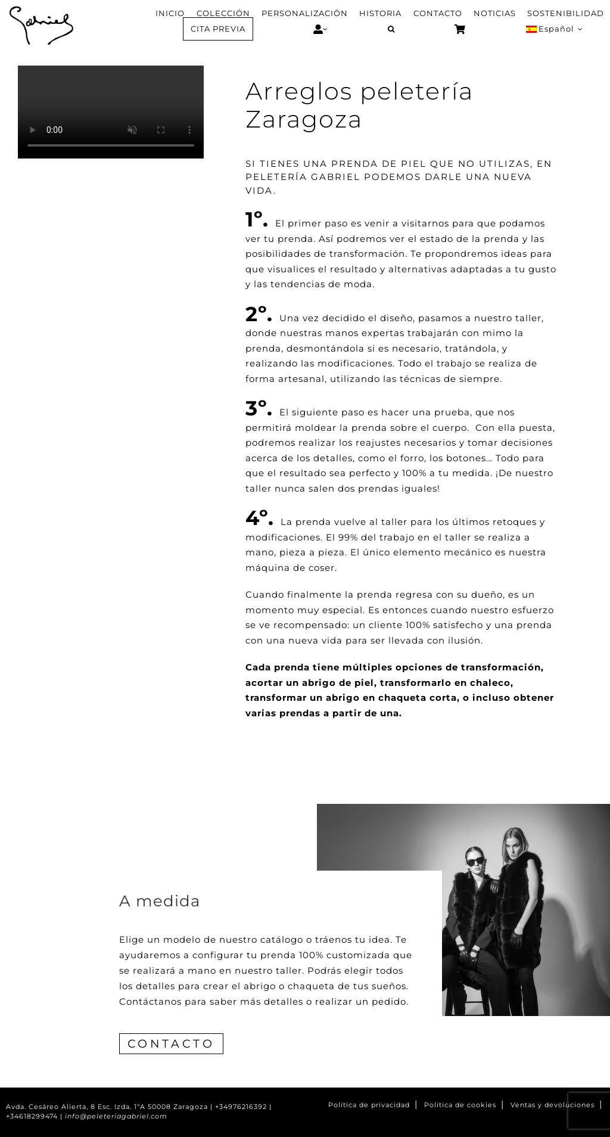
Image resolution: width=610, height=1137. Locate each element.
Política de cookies (460, 1105)
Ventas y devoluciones (553, 1105)
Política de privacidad (369, 1105)
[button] (391, 29)
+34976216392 (241, 1107)
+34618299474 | (35, 1116)
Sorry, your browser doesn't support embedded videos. (111, 112)
